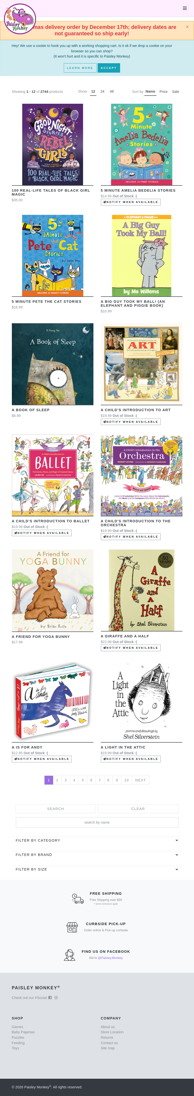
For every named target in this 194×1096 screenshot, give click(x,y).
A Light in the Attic (123, 747)
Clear (138, 809)
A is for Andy (27, 747)
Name (150, 91)
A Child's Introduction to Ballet (51, 521)
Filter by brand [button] (34, 855)
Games (17, 1027)
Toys (15, 1048)
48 (112, 91)
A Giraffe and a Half (125, 636)
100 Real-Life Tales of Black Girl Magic (51, 192)
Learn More (80, 67)
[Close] (187, 27)
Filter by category (38, 840)
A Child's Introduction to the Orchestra (136, 523)
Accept (109, 67)
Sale (175, 92)
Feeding (18, 1043)
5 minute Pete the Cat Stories (47, 302)
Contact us (109, 1043)
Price (164, 92)
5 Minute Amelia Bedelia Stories (138, 190)
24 (103, 91)
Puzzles (18, 1037)
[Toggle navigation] (185, 8)
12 (93, 91)
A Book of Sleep (31, 410)
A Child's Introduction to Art (136, 410)
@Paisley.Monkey (110, 958)
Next (140, 780)
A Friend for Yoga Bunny (41, 637)
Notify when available (130, 202)
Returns (107, 1037)
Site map (108, 1048)
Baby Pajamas (23, 1032)
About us (108, 1027)
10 (126, 780)
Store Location (112, 1032)
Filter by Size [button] (31, 869)
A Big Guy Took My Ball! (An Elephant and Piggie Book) (133, 303)
